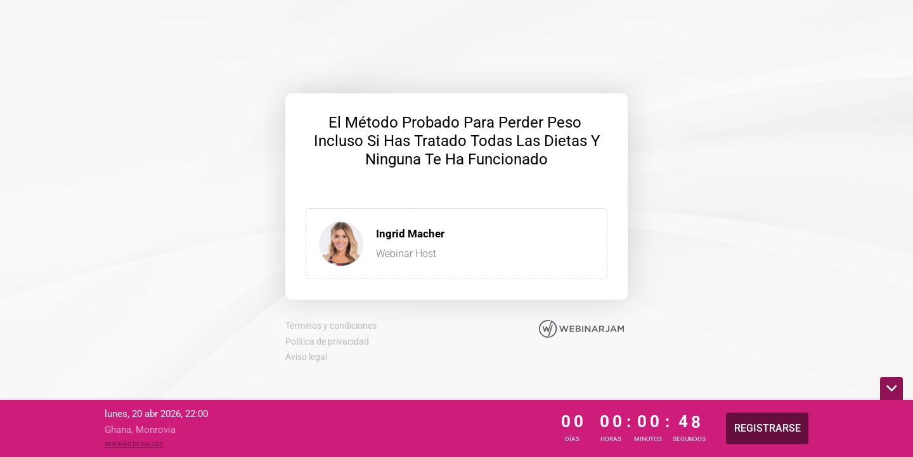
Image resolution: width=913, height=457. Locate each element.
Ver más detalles (134, 443)
